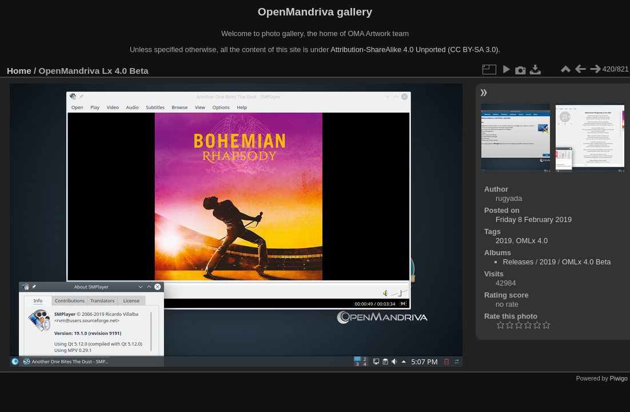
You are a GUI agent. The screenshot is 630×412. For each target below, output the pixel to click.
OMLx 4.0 (532, 240)
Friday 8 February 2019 (534, 219)
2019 (504, 240)
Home (19, 71)
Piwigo (619, 378)
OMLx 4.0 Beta (586, 262)
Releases (518, 262)
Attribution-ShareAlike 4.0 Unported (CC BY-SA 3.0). (415, 49)
